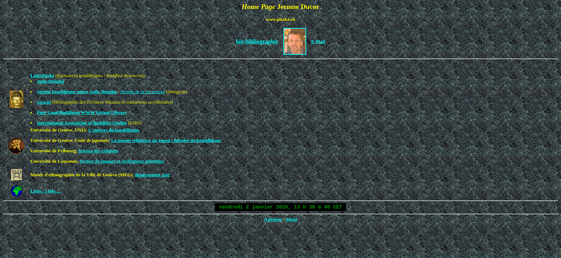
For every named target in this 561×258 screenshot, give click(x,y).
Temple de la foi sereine (142, 91)
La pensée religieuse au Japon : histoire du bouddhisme (166, 140)
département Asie (152, 174)
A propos (273, 219)
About (291, 219)
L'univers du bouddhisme (113, 130)
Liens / (45, 191)
